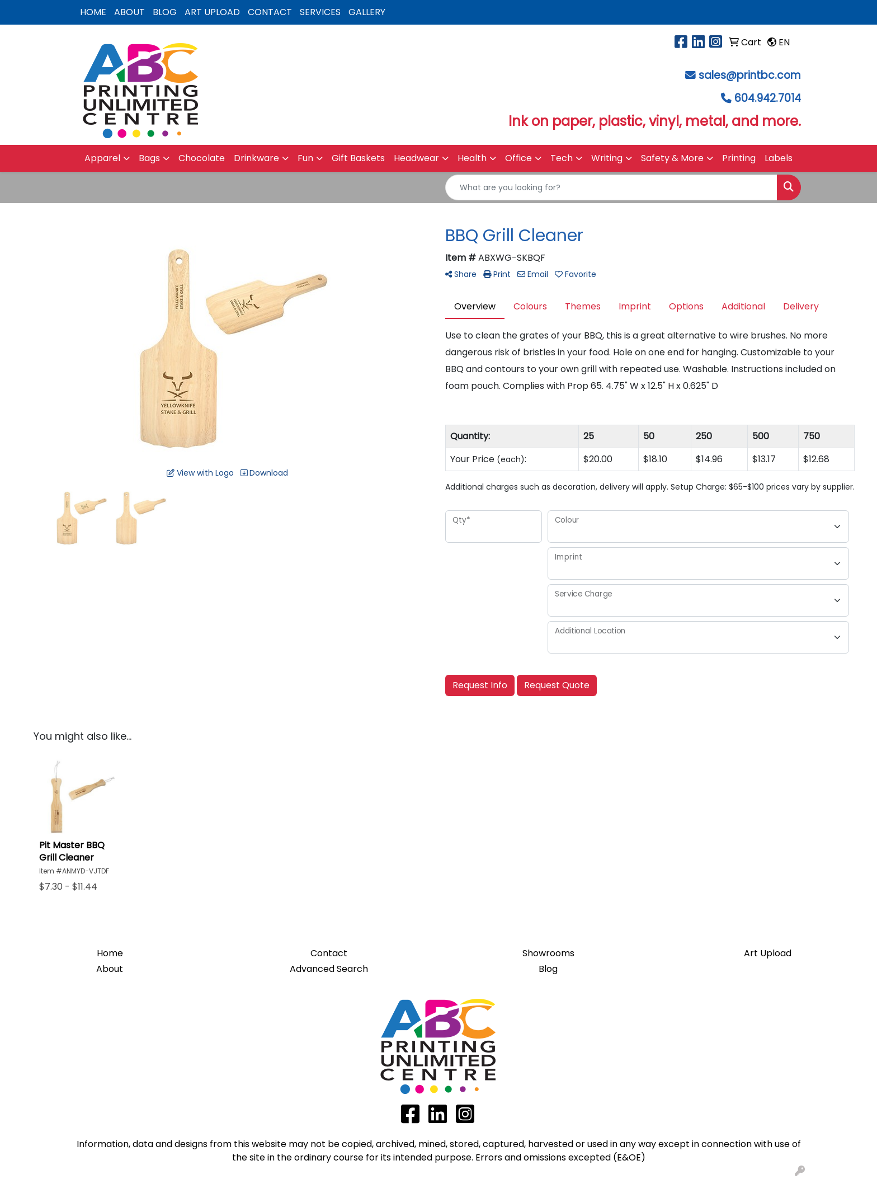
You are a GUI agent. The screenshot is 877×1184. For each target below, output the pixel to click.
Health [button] (472, 158)
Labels (779, 158)
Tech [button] (561, 158)
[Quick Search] (611, 187)
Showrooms (548, 953)
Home (110, 953)
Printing (739, 158)
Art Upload (767, 953)
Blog (548, 968)
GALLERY (366, 12)
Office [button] (518, 158)
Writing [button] (607, 158)
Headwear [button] (416, 158)
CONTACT (270, 12)
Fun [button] (305, 158)
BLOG (165, 12)
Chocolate (201, 158)
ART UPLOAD (212, 12)
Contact (328, 953)
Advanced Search (329, 968)
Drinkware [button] (256, 158)
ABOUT (129, 12)
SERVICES (320, 12)
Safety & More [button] (672, 158)
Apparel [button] (102, 158)
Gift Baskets (358, 158)
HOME (93, 12)
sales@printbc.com (750, 75)
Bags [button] (149, 158)
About (109, 968)
